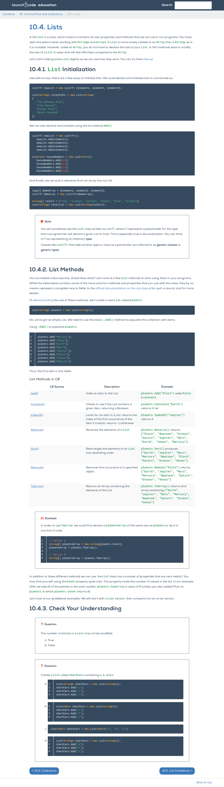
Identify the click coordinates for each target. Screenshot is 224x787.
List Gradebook (177, 770)
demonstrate (43, 300)
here (148, 59)
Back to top (204, 782)
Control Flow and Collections (41, 14)
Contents (9, 14)
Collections (44, 770)
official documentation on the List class (123, 288)
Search (167, 5)
